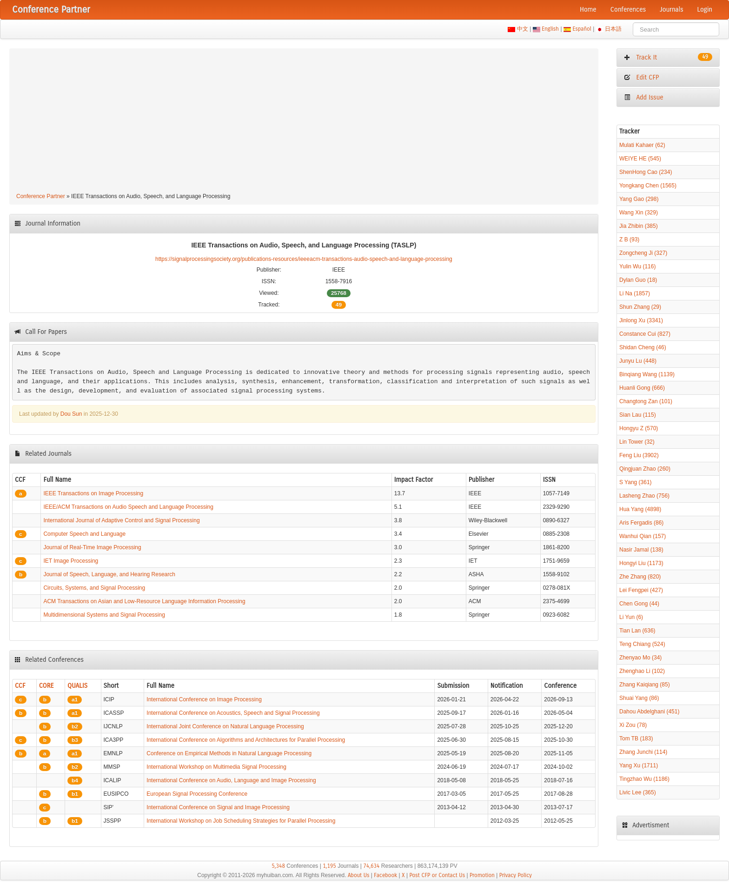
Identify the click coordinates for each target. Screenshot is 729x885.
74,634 (371, 866)
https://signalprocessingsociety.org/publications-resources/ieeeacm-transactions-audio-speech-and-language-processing (303, 259)
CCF (20, 686)
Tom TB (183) (636, 738)
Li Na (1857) (634, 293)
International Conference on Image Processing (203, 699)
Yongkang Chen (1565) (647, 185)
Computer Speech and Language (84, 534)
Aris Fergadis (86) (641, 522)
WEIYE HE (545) (640, 158)
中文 (522, 29)
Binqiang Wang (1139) (647, 374)
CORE (46, 686)
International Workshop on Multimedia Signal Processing (216, 767)
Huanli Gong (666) (642, 388)
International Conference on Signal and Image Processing (218, 807)
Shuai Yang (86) (639, 698)
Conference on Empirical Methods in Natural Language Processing (228, 753)
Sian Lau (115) (637, 415)
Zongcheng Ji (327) (643, 253)
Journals (671, 9)
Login (704, 9)
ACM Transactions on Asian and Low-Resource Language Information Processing (144, 601)
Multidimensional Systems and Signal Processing (104, 615)
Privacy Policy (515, 875)
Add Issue (643, 97)
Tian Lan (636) (637, 630)
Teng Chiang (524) (642, 644)
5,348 (278, 866)
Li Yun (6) (631, 617)
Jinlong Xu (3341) (641, 320)
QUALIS (77, 686)
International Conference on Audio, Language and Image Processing (231, 780)
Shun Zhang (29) (640, 307)
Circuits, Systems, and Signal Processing (94, 588)
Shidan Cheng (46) (642, 347)
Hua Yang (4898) (640, 509)
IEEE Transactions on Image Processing (93, 493)
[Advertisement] (304, 122)
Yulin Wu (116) (637, 266)
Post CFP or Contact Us (437, 875)
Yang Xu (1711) (638, 765)
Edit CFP (641, 77)
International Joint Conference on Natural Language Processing (225, 726)
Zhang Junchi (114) (643, 752)
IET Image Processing (70, 561)
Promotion (482, 875)
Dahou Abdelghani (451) (649, 711)
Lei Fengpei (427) (641, 590)
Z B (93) (629, 239)
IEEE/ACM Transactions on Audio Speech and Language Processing (128, 507)
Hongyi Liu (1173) (641, 563)
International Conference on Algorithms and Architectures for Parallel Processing (245, 740)
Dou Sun (71, 414)
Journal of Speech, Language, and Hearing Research (109, 574)
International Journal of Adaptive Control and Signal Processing (121, 520)
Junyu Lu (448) (637, 361)
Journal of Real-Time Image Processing (92, 547)
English (550, 29)
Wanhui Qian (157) (642, 536)
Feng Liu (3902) (639, 455)
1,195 (329, 866)
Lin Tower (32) (637, 442)
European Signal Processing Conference (196, 794)
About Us (359, 875)
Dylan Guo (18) (638, 280)
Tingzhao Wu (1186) (644, 779)
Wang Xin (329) (638, 212)
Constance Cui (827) (644, 334)
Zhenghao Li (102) (642, 671)
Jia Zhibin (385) (638, 226)
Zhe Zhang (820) (640, 576)
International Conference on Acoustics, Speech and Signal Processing (232, 713)
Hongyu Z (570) (638, 428)
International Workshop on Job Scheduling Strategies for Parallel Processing (240, 821)
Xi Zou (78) (633, 725)
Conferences (628, 9)
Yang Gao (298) (639, 199)
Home (588, 9)
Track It (668, 57)
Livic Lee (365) (637, 792)
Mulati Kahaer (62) (642, 145)
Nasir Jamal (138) (641, 549)
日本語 (613, 29)
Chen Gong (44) (639, 603)
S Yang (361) (635, 482)
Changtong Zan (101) (645, 401)
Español (582, 29)
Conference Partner (40, 196)
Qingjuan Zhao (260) (644, 469)
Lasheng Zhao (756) (644, 495)
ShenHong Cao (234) (645, 172)
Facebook (385, 875)
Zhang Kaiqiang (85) (644, 684)
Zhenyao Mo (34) (640, 657)
